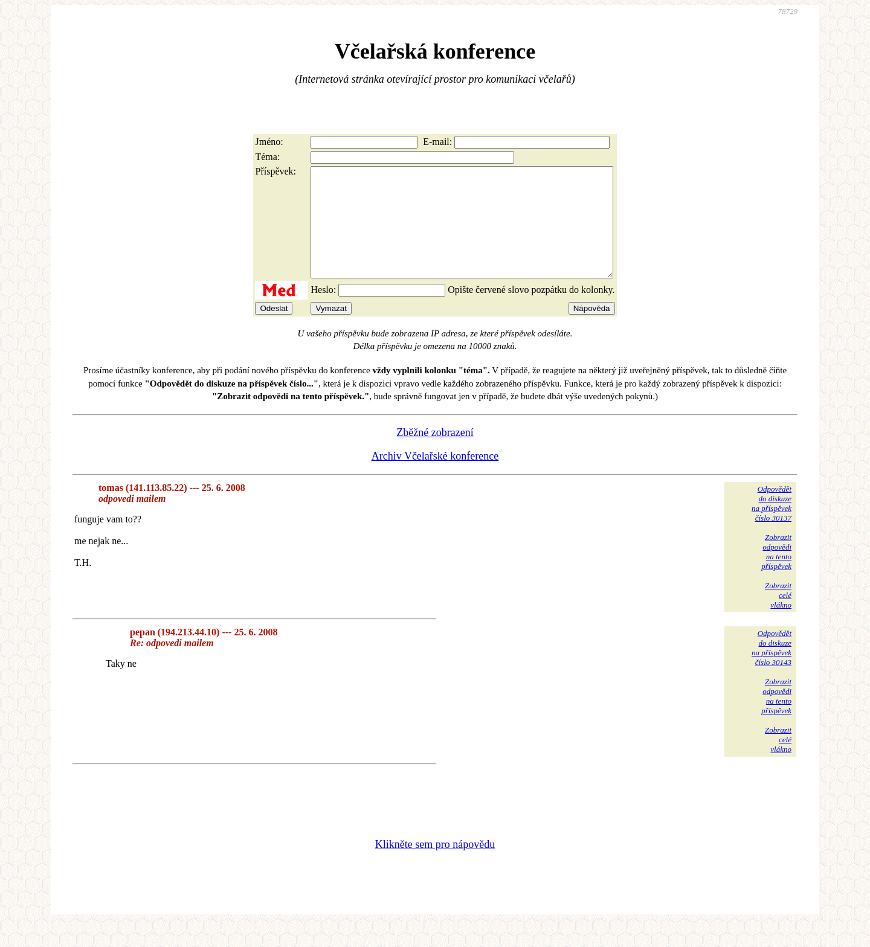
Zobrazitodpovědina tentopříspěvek (776, 573)
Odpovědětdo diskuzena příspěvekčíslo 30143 (771, 669)
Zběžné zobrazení (434, 454)
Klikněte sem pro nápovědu (435, 866)
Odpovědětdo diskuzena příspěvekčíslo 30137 (771, 525)
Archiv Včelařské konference (435, 478)
